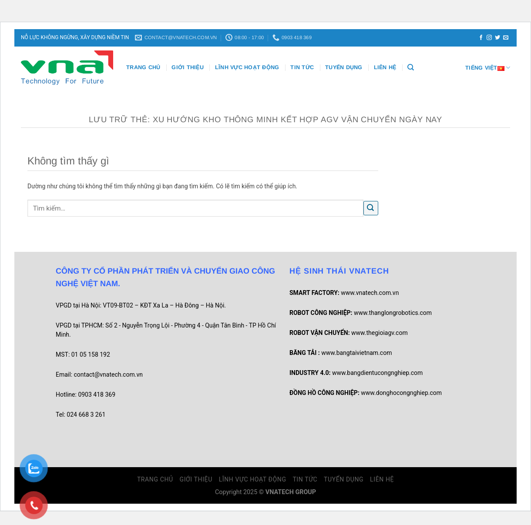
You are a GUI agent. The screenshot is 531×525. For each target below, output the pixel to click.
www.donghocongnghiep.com (401, 392)
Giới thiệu (187, 67)
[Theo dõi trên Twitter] (497, 38)
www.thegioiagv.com (379, 332)
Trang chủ (143, 67)
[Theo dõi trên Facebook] (481, 38)
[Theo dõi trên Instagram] (489, 38)
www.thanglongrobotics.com (393, 312)
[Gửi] (370, 208)
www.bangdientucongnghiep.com (377, 372)
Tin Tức (302, 67)
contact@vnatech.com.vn (108, 374)
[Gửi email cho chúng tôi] (505, 38)
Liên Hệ (385, 67)
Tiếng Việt (487, 68)
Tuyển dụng (344, 67)
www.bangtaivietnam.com (356, 352)
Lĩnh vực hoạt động (247, 67)
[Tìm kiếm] (410, 67)
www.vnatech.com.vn (370, 292)
